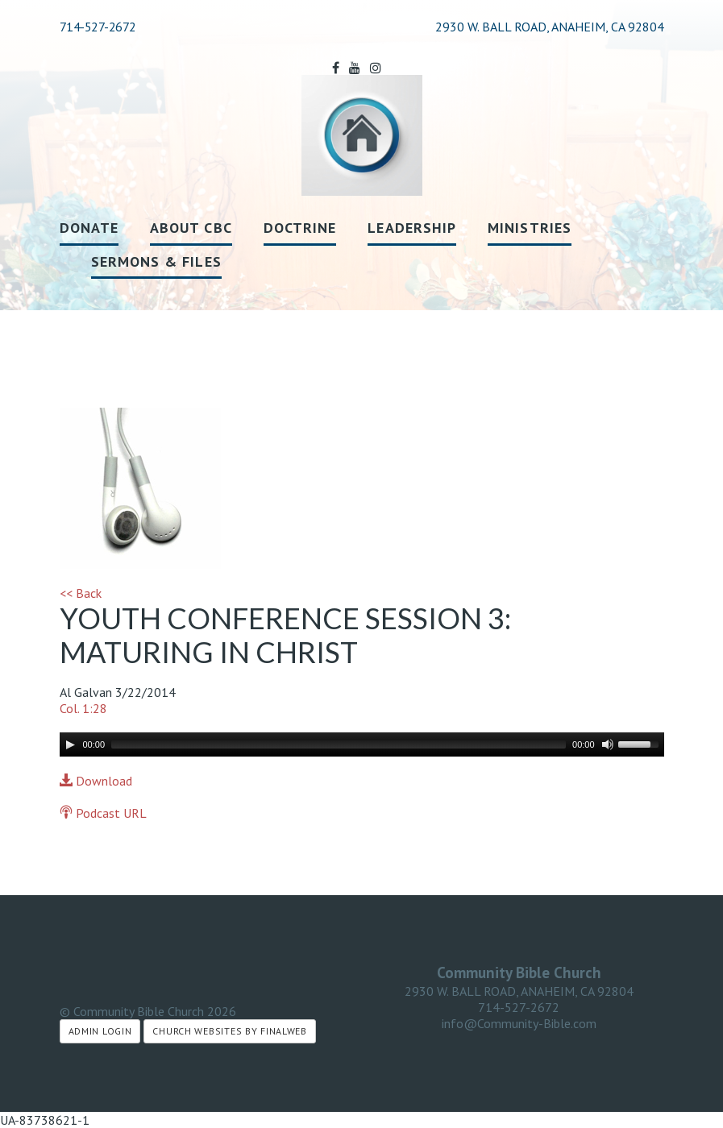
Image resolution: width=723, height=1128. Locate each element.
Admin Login (100, 1031)
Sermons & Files (156, 261)
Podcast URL (103, 813)
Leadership (412, 227)
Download (96, 781)
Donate (89, 227)
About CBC (191, 227)
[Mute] (607, 744)
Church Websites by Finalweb (229, 1031)
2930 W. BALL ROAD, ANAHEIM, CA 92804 (519, 991)
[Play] (70, 744)
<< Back (81, 593)
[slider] (338, 744)
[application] (362, 744)
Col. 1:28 (83, 708)
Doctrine (300, 227)
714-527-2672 (98, 27)
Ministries (529, 227)
